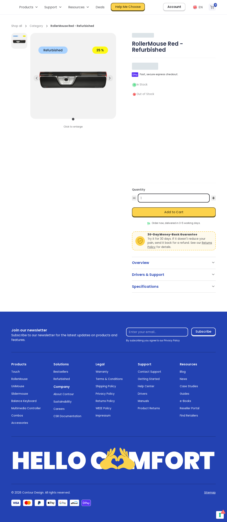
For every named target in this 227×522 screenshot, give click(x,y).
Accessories (19, 423)
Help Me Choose (128, 7)
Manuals (143, 401)
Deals (100, 7)
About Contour (63, 394)
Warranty (102, 372)
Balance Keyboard (24, 401)
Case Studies (189, 386)
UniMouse (17, 386)
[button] (28, 7)
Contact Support (149, 372)
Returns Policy (105, 401)
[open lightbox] (19, 41)
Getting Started (149, 379)
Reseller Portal (189, 408)
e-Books (185, 401)
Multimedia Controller (26, 408)
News (183, 379)
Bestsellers (60, 372)
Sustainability (62, 402)
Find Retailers (189, 416)
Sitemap (210, 493)
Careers (59, 409)
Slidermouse (19, 394)
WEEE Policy (103, 408)
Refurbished (61, 379)
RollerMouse (19, 379)
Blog (183, 372)
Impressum (103, 416)
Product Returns (149, 408)
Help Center (146, 386)
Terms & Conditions (109, 379)
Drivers (142, 394)
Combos (17, 416)
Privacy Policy (105, 394)
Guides (184, 394)
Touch (15, 372)
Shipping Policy (106, 386)
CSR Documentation (67, 416)
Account (174, 7)
